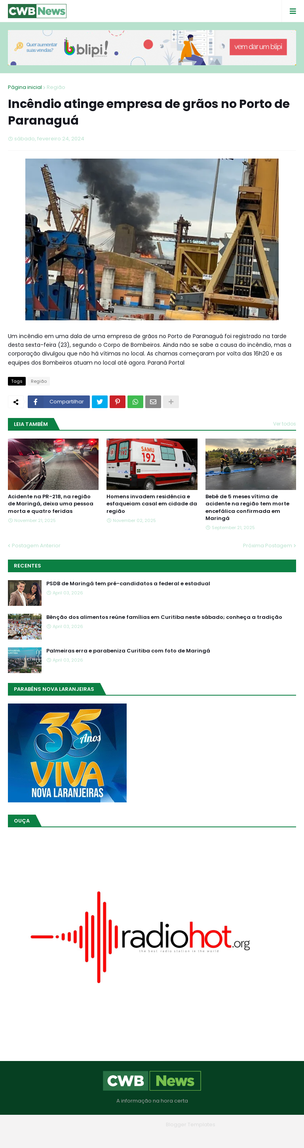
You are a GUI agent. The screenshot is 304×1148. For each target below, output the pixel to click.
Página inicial (25, 87)
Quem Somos (130, 1136)
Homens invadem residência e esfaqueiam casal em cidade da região (151, 503)
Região (56, 87)
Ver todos (284, 423)
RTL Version (202, 1136)
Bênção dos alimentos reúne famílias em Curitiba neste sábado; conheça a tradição (164, 617)
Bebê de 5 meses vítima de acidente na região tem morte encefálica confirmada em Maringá (247, 507)
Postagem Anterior (36, 545)
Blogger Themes (141, 1124)
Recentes (27, 565)
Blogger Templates (190, 1124)
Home (95, 1136)
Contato (168, 1136)
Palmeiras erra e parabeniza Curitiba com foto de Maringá (128, 650)
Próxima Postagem (267, 545)
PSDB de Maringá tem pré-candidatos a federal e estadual (128, 583)
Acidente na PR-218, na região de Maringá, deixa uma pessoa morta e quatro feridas (50, 503)
